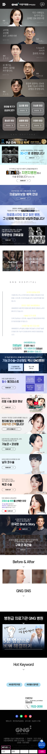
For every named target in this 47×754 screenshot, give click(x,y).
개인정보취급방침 (18, 721)
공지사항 (27, 721)
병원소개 (8, 721)
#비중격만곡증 (14, 685)
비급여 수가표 (36, 721)
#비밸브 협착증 (32, 685)
